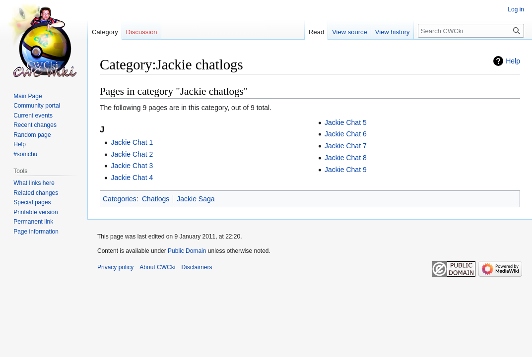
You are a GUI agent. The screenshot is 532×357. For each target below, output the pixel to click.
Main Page (27, 96)
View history (392, 32)
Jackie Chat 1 (132, 142)
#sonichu (25, 154)
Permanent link (33, 221)
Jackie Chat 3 (132, 166)
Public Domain (187, 250)
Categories (119, 199)
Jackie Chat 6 (346, 134)
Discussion (141, 32)
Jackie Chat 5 (346, 122)
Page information (36, 231)
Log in (516, 9)
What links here (34, 182)
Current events (33, 115)
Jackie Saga (195, 199)
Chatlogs (155, 199)
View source (349, 32)
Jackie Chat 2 (132, 154)
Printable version (35, 212)
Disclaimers (196, 267)
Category (105, 32)
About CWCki (157, 267)
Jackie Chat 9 (346, 170)
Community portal (36, 105)
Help (513, 61)
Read (316, 32)
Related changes (35, 192)
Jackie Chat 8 (346, 158)
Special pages (32, 202)
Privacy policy (115, 267)
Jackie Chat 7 (346, 146)
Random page (32, 134)
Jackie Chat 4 (132, 177)
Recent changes (35, 124)
